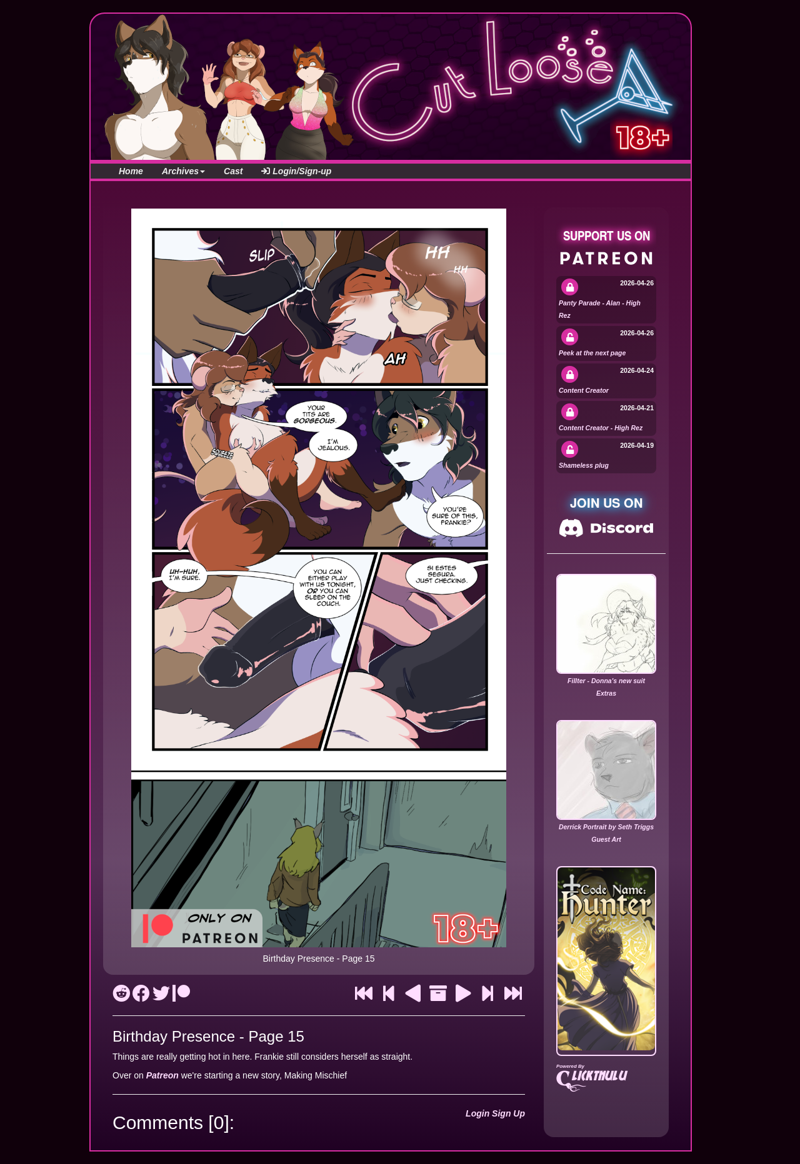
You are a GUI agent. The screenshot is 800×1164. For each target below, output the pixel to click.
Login (477, 1113)
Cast (233, 171)
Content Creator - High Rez (600, 428)
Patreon (162, 1075)
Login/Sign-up (296, 171)
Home (131, 171)
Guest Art (606, 839)
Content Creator (584, 390)
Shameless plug (584, 465)
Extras (606, 693)
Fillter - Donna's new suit (606, 680)
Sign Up (508, 1113)
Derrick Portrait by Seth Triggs (606, 827)
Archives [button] (183, 171)
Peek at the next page (592, 353)
